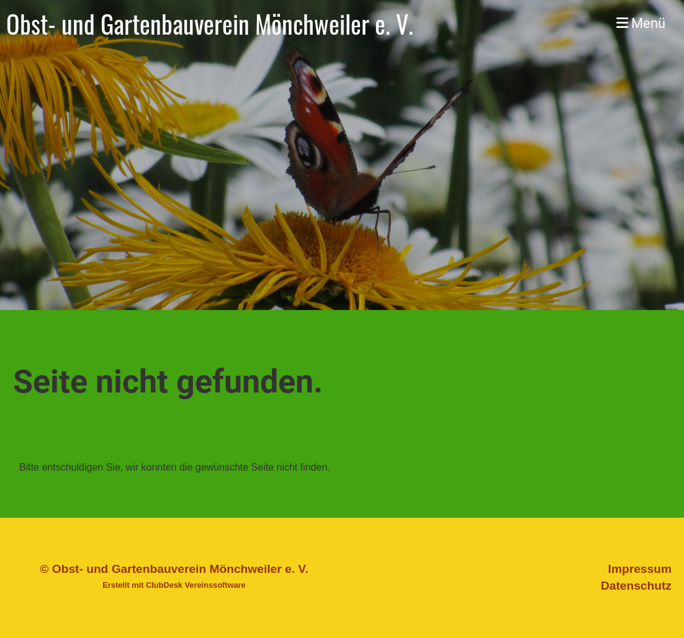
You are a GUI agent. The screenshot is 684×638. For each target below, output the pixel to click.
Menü (640, 23)
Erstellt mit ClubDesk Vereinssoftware (173, 585)
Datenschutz (636, 585)
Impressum (640, 568)
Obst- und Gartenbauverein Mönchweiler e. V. (209, 23)
